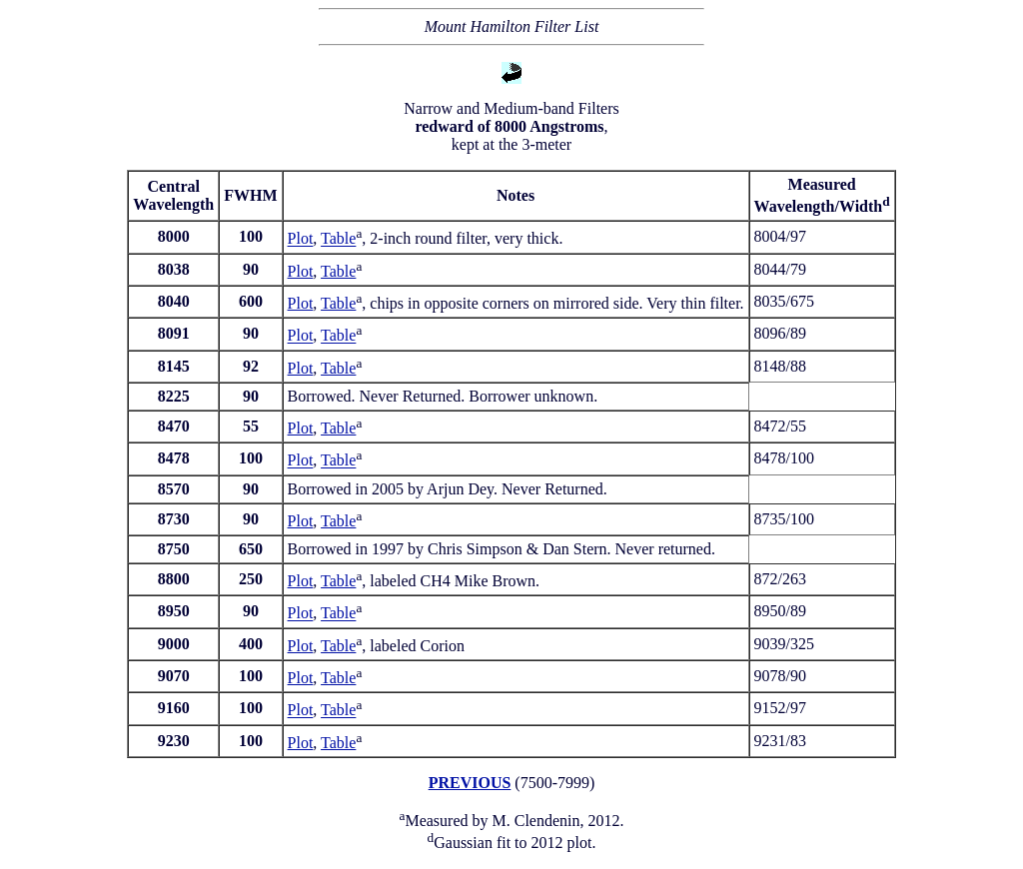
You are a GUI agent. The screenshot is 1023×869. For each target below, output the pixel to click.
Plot (301, 239)
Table (338, 239)
